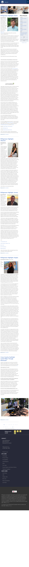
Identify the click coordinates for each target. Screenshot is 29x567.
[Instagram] (18, 431)
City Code (4, 465)
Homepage (4, 455)
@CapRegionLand (5, 128)
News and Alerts (6, 480)
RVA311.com (5, 452)
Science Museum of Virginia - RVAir (5, 243)
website (13, 124)
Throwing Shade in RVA (4, 241)
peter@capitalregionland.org (4, 124)
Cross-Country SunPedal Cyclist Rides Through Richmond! (23, 33)
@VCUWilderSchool (3, 246)
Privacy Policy (5, 457)
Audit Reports (5, 461)
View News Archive (24, 42)
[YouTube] (15, 433)
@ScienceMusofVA (3, 248)
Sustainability (7, 134)
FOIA (3, 463)
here (17, 365)
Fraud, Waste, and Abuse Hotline (9, 467)
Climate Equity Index (15, 68)
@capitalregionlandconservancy (8, 129)
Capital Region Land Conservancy (3, 31)
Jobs (3, 475)
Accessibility (5, 459)
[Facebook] (15, 431)
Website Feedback (6, 469)
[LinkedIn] (20, 431)
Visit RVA (4, 482)
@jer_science (2, 245)
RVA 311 (4, 478)
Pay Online (4, 473)
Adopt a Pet (4, 476)
